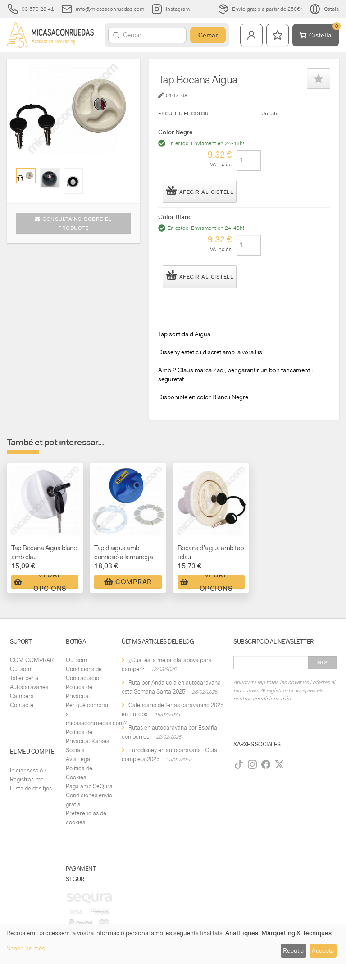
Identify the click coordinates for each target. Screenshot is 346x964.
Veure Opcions (40, 582)
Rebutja (293, 950)
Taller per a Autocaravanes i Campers (30, 687)
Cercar (208, 35)
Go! (322, 662)
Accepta (323, 950)
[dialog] (173, 944)
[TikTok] (238, 764)
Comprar (128, 581)
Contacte (21, 705)
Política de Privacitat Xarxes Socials (87, 741)
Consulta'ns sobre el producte (73, 223)
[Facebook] (265, 764)
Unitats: (270, 113)
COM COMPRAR (32, 660)
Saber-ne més (25, 948)
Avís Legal (78, 759)
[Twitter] (279, 764)
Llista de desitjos (31, 788)
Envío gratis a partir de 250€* (260, 9)
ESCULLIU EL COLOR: (184, 113)
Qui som (20, 669)
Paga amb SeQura (89, 786)
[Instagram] (252, 764)
